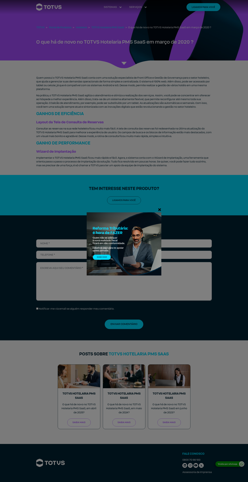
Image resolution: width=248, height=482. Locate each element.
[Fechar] (159, 209)
